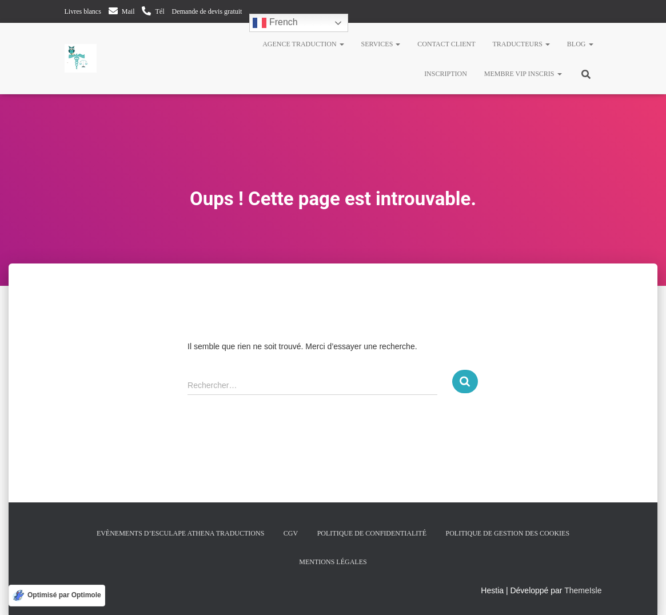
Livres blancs (83, 11)
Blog (580, 44)
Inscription (445, 74)
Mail (128, 11)
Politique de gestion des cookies (507, 533)
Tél (159, 11)
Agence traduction (303, 44)
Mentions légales (332, 562)
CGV (291, 533)
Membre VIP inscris (523, 74)
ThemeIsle (582, 590)
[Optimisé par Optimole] (57, 595)
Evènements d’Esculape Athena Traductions (180, 533)
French (275, 23)
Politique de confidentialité (371, 533)
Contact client (446, 44)
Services (381, 44)
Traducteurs (520, 44)
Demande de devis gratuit (207, 11)
